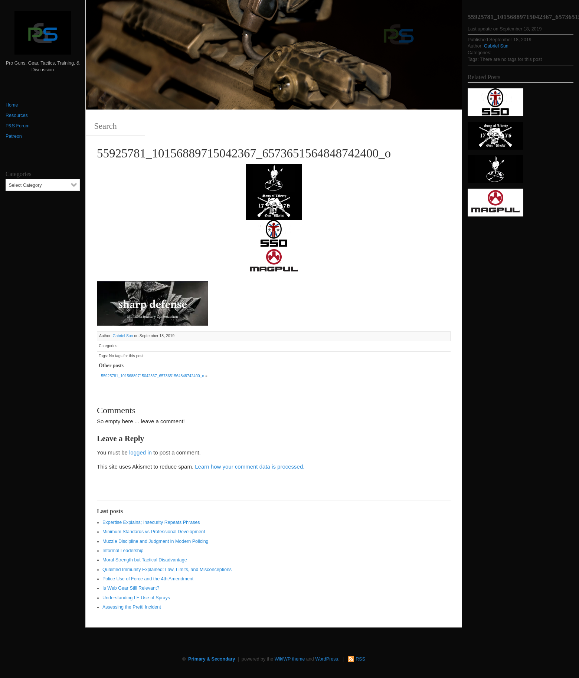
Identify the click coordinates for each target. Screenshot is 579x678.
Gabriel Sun (122, 336)
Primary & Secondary (211, 659)
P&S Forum (18, 125)
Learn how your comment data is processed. (249, 466)
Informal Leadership (122, 550)
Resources (17, 115)
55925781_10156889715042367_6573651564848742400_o (152, 376)
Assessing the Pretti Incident (131, 607)
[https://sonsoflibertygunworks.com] (274, 205)
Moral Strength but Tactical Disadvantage (144, 560)
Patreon (14, 136)
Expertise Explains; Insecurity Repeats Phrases (151, 522)
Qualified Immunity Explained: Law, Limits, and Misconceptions (167, 569)
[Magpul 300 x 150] (274, 261)
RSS (360, 659)
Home (12, 105)
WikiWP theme (290, 659)
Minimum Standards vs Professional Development (153, 531)
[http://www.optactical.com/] (274, 177)
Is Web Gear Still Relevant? (130, 588)
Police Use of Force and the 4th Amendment (147, 578)
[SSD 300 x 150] (274, 233)
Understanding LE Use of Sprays (136, 597)
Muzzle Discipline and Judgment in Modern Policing (155, 541)
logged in (140, 452)
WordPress (326, 659)
